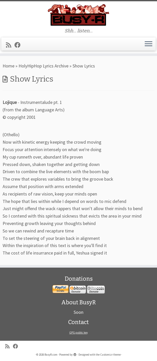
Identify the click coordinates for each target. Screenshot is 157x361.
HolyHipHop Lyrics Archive (43, 66)
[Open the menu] (148, 44)
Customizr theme (110, 354)
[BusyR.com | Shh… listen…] (78, 15)
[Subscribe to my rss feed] (10, 45)
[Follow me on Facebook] (19, 45)
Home (8, 66)
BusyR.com (51, 354)
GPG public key (78, 332)
